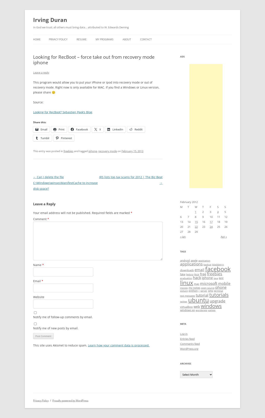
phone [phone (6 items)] (220, 287)
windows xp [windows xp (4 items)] (187, 310)
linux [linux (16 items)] (186, 283)
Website (38, 297)
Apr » (224, 237)
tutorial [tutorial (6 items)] (202, 295)
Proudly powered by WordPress (70, 400)
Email (38, 281)
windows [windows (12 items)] (211, 305)
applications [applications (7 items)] (191, 264)
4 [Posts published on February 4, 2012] (218, 212)
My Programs (104, 39)
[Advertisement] (206, 126)
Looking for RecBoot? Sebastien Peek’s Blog (62, 112)
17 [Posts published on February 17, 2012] (211, 222)
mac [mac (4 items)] (196, 284)
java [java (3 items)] (216, 278)
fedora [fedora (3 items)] (189, 274)
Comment (41, 219)
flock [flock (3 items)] (196, 274)
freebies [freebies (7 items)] (214, 274)
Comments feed (190, 344)
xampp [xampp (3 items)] (212, 310)
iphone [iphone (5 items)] (207, 278)
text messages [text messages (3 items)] (187, 295)
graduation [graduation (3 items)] (186, 278)
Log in (184, 334)
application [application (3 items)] (204, 260)
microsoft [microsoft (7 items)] (208, 283)
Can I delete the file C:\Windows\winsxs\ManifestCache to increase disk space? (65, 183)
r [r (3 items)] (199, 290)
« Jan (183, 237)
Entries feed (187, 339)
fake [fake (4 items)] (182, 274)
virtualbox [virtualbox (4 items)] (186, 307)
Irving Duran (50, 20)
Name (38, 265)
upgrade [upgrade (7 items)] (217, 301)
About (127, 39)
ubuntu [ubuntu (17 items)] (198, 300)
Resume (82, 39)
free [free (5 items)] (203, 274)
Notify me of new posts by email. (55, 328)
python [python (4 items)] (193, 291)
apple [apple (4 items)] (194, 260)
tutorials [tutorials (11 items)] (219, 294)
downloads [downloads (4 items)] (187, 270)
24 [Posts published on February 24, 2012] (211, 227)
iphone (92, 151)
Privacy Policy (58, 39)
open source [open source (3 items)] (207, 288)
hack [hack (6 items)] (197, 277)
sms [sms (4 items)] (210, 291)
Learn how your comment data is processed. (118, 345)
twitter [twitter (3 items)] (183, 301)
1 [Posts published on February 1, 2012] (195, 212)
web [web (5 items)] (197, 306)
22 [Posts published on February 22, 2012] (196, 227)
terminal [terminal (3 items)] (218, 290)
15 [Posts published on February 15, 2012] (196, 222)
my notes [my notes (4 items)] (194, 288)
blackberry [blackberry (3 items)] (218, 264)
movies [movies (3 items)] (184, 288)
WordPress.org (189, 349)
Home (37, 39)
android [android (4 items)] (185, 260)
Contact (146, 39)
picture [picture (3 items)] (184, 290)
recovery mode (107, 151)
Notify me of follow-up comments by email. (63, 317)
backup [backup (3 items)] (207, 264)
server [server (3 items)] (203, 290)
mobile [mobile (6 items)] (224, 283)
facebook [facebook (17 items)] (218, 269)
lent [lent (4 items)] (221, 278)
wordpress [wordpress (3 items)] (201, 310)
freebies (68, 151)
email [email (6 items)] (199, 269)
